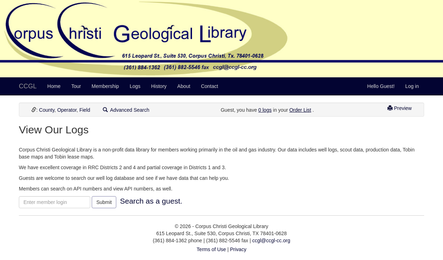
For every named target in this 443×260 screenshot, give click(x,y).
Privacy (238, 249)
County (46, 110)
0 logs (265, 110)
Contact (209, 86)
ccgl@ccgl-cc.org (271, 240)
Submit (104, 202)
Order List (300, 110)
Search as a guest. (151, 201)
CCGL (28, 86)
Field (84, 110)
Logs (135, 86)
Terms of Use (211, 249)
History (159, 86)
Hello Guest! (381, 86)
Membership (105, 86)
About (184, 86)
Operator (66, 110)
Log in (412, 86)
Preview (400, 108)
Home (53, 86)
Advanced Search (126, 110)
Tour (76, 86)
